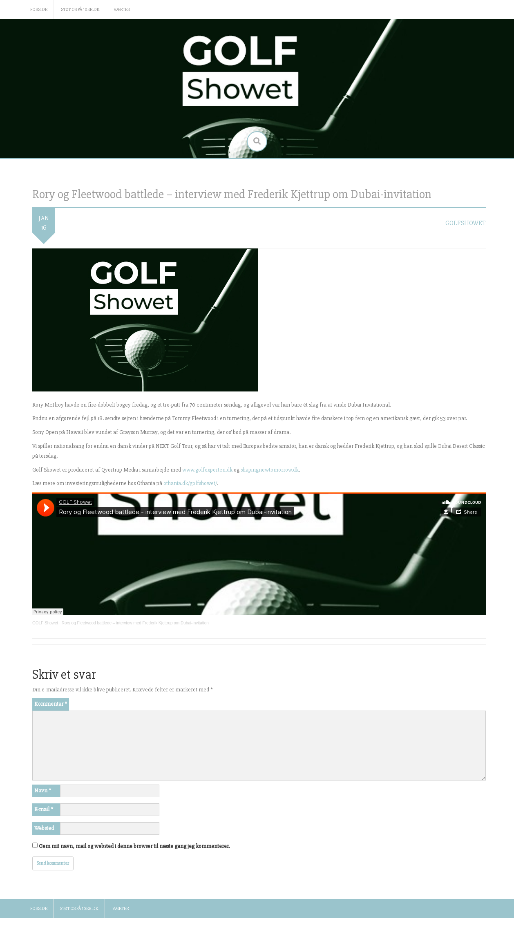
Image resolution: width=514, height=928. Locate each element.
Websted (44, 828)
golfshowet (465, 223)
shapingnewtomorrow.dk (270, 469)
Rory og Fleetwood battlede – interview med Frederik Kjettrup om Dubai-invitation (135, 623)
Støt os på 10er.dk (80, 10)
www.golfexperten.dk (207, 469)
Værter (122, 10)
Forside (38, 10)
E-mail (43, 809)
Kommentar (50, 703)
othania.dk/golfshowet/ (190, 483)
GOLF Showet (45, 623)
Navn (42, 790)
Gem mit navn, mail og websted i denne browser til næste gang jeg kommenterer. (134, 846)
